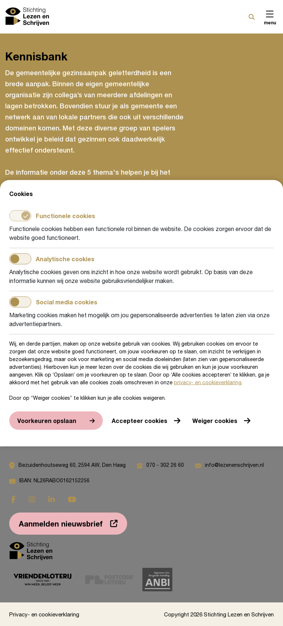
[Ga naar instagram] (32, 499)
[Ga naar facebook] (13, 499)
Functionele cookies (52, 215)
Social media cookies (53, 301)
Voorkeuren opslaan (46, 420)
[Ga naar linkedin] (51, 499)
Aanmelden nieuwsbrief (61, 523)
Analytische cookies (51, 258)
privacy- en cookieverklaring (207, 382)
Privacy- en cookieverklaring (44, 614)
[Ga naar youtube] (72, 499)
